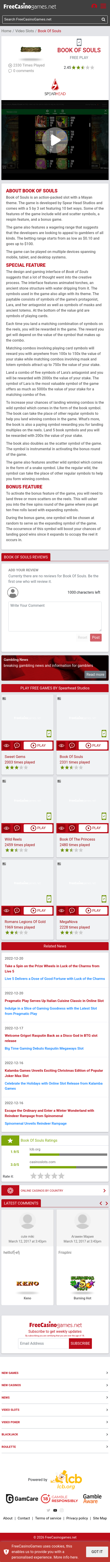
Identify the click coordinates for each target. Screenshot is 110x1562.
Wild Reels (13, 840)
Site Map (100, 1538)
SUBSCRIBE (80, 1363)
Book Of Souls (71, 757)
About (8, 1538)
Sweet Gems (15, 757)
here (74, 1557)
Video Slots (24, 31)
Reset (82, 638)
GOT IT (97, 1552)
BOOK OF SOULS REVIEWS (26, 557)
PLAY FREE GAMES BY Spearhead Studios (55, 689)
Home (6, 31)
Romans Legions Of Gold (25, 922)
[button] (101, 1223)
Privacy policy (77, 1538)
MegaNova (69, 922)
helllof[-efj (11, 1272)
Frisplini (64, 1272)
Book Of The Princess (77, 840)
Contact (23, 1538)
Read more (95, 675)
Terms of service (47, 1538)
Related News (55, 947)
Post (96, 638)
